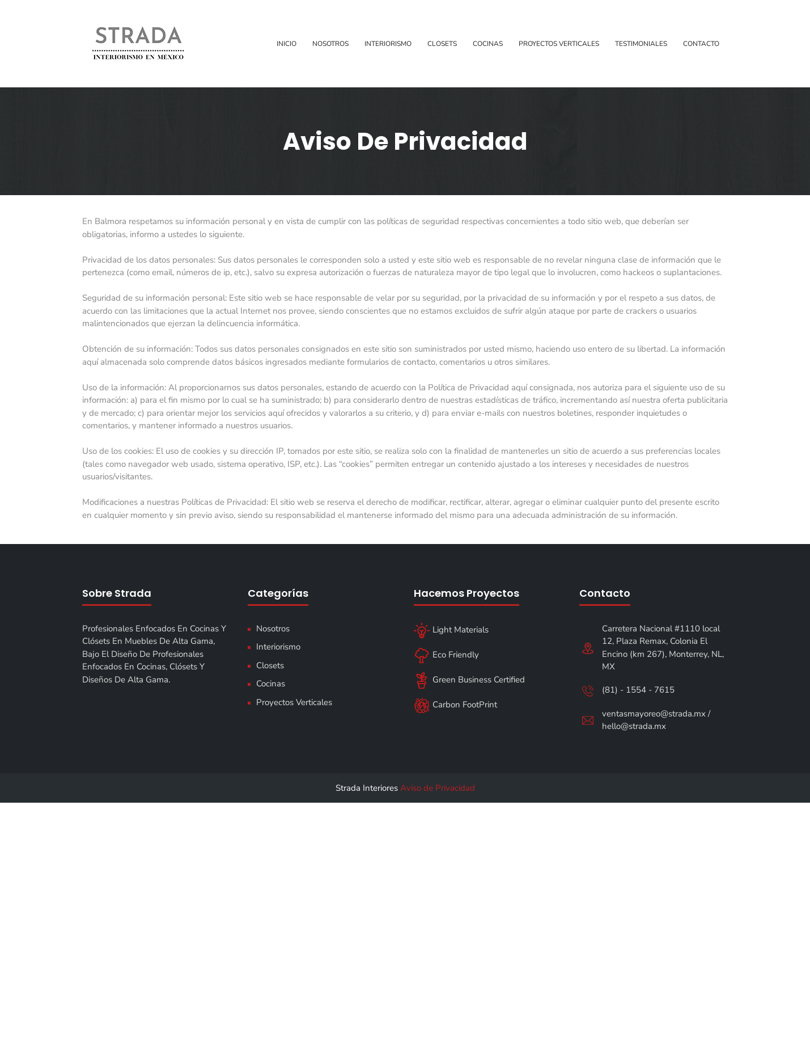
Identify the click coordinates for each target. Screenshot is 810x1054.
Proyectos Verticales (559, 43)
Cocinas (488, 43)
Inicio (286, 43)
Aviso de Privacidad (437, 788)
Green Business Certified (469, 679)
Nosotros (330, 43)
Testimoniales (641, 43)
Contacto (701, 43)
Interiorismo (388, 43)
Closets (442, 43)
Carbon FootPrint (455, 704)
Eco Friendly (446, 654)
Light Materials (451, 629)
